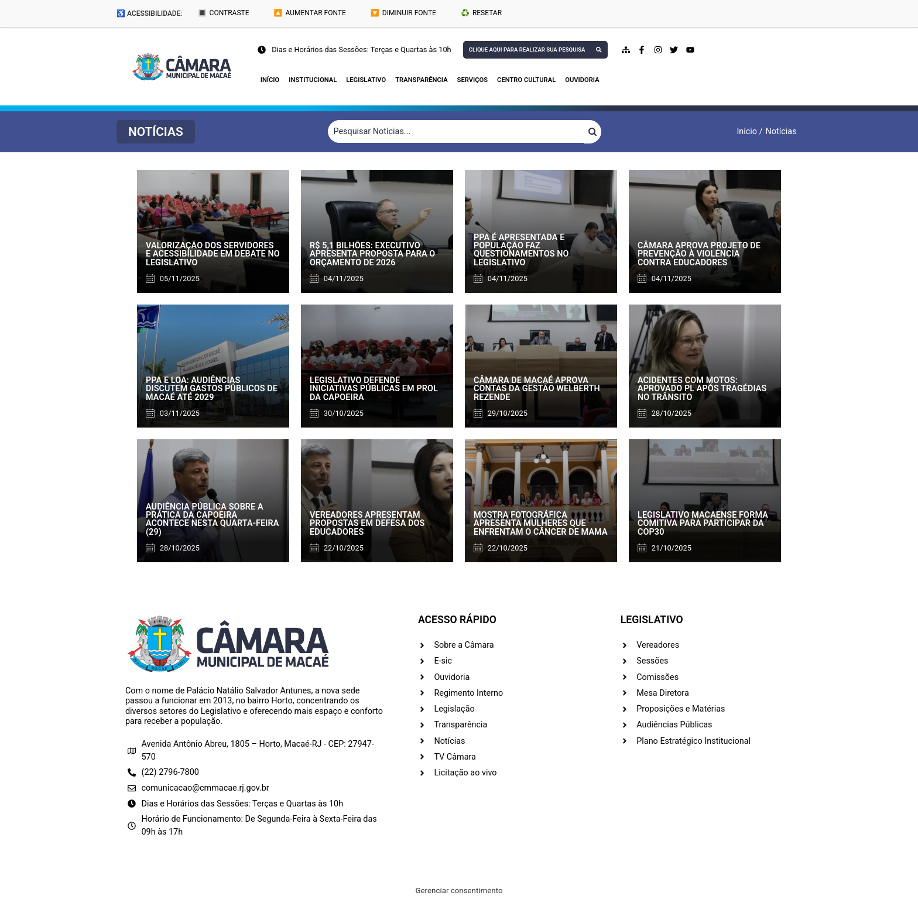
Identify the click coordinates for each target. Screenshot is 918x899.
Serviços (472, 80)
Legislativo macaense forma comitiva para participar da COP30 (703, 523)
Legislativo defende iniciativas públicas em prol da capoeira (374, 388)
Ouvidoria (582, 80)
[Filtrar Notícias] (456, 131)
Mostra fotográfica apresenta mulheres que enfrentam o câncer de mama (541, 523)
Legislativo (366, 80)
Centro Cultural (526, 80)
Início (270, 80)
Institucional (313, 80)
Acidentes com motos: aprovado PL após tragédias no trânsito (702, 388)
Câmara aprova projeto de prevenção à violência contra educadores (699, 254)
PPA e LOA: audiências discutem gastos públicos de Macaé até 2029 (212, 388)
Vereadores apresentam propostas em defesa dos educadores (367, 523)
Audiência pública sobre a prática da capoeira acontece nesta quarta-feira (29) (212, 519)
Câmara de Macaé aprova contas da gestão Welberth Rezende (537, 388)
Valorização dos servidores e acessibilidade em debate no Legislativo (213, 254)
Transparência (421, 80)
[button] (156, 132)
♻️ (481, 13)
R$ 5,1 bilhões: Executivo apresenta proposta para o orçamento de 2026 (372, 254)
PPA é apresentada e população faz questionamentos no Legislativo (521, 250)
